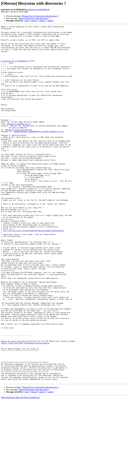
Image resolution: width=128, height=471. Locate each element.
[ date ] (27, 21)
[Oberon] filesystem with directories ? (33, 18)
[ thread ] (34, 21)
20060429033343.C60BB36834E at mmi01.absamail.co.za (38, 153)
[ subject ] (42, 21)
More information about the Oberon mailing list (20, 469)
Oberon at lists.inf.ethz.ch (14, 404)
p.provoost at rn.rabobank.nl (38, 9)
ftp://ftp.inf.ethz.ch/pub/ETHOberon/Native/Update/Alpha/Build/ (33, 272)
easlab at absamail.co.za (19, 143)
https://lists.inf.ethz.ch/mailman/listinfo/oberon (25, 407)
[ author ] (50, 21)
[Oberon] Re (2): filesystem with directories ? (40, 16)
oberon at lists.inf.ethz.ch (18, 150)
